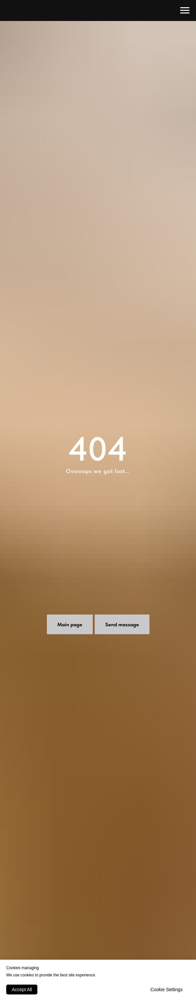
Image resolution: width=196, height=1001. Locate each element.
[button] (122, 624)
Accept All (22, 989)
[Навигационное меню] (184, 10)
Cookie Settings (166, 989)
